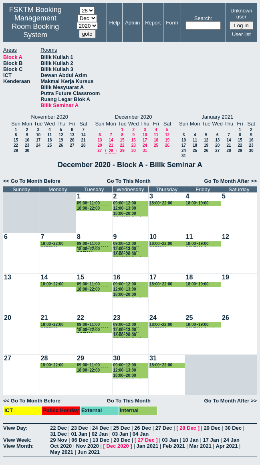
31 (145, 150)
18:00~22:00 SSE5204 (160, 203)
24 (38, 145)
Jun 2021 (88, 452)
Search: (203, 18)
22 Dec (58, 428)
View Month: (18, 446)
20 (72, 140)
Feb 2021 (174, 446)
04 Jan (141, 434)
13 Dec (101, 440)
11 (49, 135)
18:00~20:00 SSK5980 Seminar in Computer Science (130, 213)
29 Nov (58, 440)
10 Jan (190, 440)
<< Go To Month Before (31, 181)
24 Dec (100, 428)
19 (60, 140)
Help (114, 23)
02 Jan (100, 434)
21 (83, 140)
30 (27, 150)
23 (27, 145)
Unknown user (241, 14)
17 (38, 140)
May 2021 (61, 452)
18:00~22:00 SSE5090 (52, 244)
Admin (132, 23)
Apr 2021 (227, 446)
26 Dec (142, 428)
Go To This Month (129, 181)
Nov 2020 (87, 446)
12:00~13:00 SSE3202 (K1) (126, 208)
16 (27, 140)
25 (49, 145)
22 (16, 145)
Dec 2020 (117, 446)
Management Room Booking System (35, 26)
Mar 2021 (200, 446)
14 (83, 135)
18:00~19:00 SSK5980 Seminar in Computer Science (203, 203)
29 (16, 150)
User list (241, 34)
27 (72, 145)
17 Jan (211, 440)
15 (16, 140)
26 (60, 145)
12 (60, 135)
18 (49, 140)
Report (153, 23)
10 (38, 135)
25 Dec (121, 428)
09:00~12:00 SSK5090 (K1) (126, 203)
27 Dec (163, 428)
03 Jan (120, 434)
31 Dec (58, 434)
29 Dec (212, 428)
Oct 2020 (61, 446)
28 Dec (187, 428)
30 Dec (233, 428)
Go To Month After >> (230, 181)
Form (172, 23)
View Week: (17, 440)
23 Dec (79, 428)
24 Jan (232, 440)
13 (72, 135)
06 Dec (79, 440)
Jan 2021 (147, 446)
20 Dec (121, 440)
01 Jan (79, 434)
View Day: (15, 428)
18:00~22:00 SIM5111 (88, 208)
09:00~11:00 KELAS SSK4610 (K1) (93, 203)
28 (83, 145)
